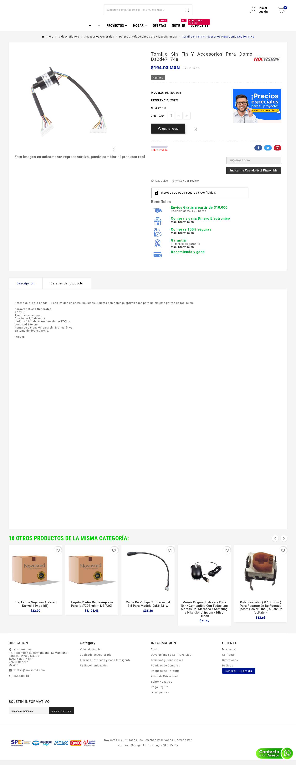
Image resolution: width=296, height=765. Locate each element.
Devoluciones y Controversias (171, 659)
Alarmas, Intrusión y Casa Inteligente (105, 664)
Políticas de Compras (165, 670)
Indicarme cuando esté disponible (254, 175)
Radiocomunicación (93, 670)
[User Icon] (261, 12)
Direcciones (230, 664)
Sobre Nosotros (161, 686)
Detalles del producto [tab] (66, 288)
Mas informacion (182, 226)
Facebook (258, 152)
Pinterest (277, 152)
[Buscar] (143, 12)
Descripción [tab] (26, 288)
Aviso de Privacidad (164, 681)
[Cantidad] (171, 120)
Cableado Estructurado (96, 659)
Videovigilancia (90, 654)
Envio (154, 654)
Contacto (228, 659)
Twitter (268, 152)
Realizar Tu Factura (238, 675)
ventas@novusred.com (29, 674)
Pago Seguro (159, 691)
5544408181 (22, 680)
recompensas (160, 697)
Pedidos (227, 670)
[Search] (187, 12)
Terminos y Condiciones (167, 664)
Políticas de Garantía (165, 675)
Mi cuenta (229, 654)
